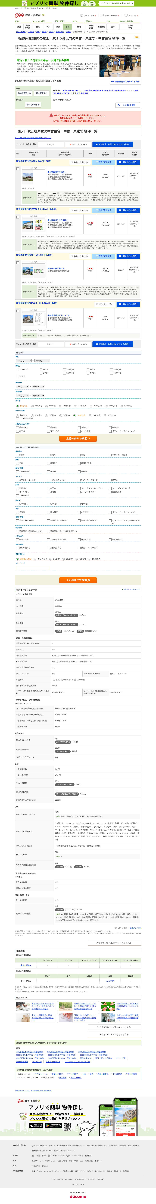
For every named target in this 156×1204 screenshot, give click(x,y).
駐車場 (81, 1156)
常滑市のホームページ (131, 589)
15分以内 (97, 415)
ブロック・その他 (119, 455)
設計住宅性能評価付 (58, 520)
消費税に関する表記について (64, 1151)
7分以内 (66, 415)
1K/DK (45, 369)
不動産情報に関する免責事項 (41, 1091)
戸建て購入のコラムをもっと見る (115, 1027)
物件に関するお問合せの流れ (97, 1146)
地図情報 (126, 1171)
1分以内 (38, 415)
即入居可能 (37, 1062)
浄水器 (115, 480)
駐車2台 (53, 427)
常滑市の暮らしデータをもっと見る (115, 943)
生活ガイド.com (135, 928)
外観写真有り (55, 548)
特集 (33, 1171)
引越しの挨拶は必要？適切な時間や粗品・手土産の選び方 (127, 1017)
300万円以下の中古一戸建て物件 (29, 1052)
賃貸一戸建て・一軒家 (56, 1156)
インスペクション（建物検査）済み (126, 521)
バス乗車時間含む (26, 418)
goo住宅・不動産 (19, 1145)
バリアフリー (86, 512)
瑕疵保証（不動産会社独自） (31, 531)
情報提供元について (22, 1091)
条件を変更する (33, 104)
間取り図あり (85, 1058)
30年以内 (128, 405)
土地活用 (45, 1166)
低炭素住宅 (85, 539)
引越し (39, 1171)
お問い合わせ (79, 1179)
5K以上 (22, 376)
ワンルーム (24, 369)
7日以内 (82, 559)
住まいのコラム (100, 1171)
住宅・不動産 (131, 1074)
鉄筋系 (22, 455)
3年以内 (38, 405)
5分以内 (52, 415)
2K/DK (92, 369)
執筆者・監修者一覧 (114, 1171)
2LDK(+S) (117, 369)
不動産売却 (36, 1166)
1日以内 (56, 559)
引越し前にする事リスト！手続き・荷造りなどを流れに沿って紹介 (85, 1017)
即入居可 (54, 512)
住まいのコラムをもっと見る (115, 1034)
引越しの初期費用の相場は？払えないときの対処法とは (43, 1017)
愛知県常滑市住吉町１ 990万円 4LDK (33, 161)
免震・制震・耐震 (26, 520)
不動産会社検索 (68, 1171)
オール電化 (85, 431)
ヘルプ (70, 1179)
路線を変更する (24, 93)
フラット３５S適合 (58, 539)
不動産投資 (117, 1074)
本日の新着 (42, 559)
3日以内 (69, 559)
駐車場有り (24, 427)
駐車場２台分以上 (53, 1062)
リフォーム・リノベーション (124, 431)
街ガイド (89, 1171)
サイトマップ (91, 1179)
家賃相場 (62, 1078)
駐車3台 (84, 504)
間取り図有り (24, 548)
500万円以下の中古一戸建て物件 (60, 1052)
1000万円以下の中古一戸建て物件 (92, 1052)
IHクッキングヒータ (89, 480)
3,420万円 (110, 981)
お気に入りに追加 (78, 144)
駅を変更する (41, 93)
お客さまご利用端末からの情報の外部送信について (67, 1146)
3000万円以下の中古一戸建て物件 (94, 1055)
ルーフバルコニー (88, 492)
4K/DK (92, 373)
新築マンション (37, 1161)
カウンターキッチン (27, 480)
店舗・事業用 (103, 1074)
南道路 (53, 471)
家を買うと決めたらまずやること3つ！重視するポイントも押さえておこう (43, 1006)
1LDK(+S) (70, 369)
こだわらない (26, 559)
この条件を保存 (129, 105)
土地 (84, 1074)
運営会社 (100, 1179)
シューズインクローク (121, 488)
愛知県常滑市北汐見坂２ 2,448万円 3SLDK (36, 209)
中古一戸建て (72, 1074)
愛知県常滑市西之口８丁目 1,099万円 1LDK (36, 303)
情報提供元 (113, 1146)
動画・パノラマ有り (89, 548)
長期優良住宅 (117, 539)
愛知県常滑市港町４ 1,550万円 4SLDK (34, 255)
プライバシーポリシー (59, 1179)
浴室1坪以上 (24, 495)
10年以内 (67, 405)
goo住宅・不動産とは (39, 1146)
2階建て (84, 427)
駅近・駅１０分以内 (103, 1058)
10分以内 (81, 415)
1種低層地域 (24, 471)
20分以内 (112, 415)
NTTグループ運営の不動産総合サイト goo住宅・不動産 (36, 8)
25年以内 (113, 405)
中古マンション (41, 1074)
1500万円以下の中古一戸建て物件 (30, 1055)
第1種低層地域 (22, 1062)
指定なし (24, 405)
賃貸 (91, 1074)
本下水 (22, 431)
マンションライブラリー (52, 1171)
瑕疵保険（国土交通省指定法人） (64, 531)
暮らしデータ (76, 1078)
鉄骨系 (53, 455)
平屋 (21, 463)
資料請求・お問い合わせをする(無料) (112, 144)
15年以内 (82, 405)
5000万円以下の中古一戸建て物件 (62, 1058)
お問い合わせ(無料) (128, 162)
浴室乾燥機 (116, 492)
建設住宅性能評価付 (89, 520)
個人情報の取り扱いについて (42, 1151)
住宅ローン (98, 1161)
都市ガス (116, 427)
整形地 (84, 471)
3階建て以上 (86, 463)
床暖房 (53, 492)
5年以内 (52, 405)
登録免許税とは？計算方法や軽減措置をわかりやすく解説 (127, 1006)
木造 (83, 455)
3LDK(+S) (70, 373)
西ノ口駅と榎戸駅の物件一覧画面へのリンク (33, 138)
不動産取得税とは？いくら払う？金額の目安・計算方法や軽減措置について (85, 1006)
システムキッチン (57, 480)
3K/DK (45, 373)
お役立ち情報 (18, 1171)
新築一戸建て (57, 1074)
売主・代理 (55, 431)
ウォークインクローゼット (92, 488)
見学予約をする (103, 162)
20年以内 (98, 405)
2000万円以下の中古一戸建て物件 (62, 1055)
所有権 (22, 512)
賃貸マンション (71, 1156)
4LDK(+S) (117, 373)
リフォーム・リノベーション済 (77, 1062)
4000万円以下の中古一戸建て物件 (30, 1058)
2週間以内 (96, 559)
